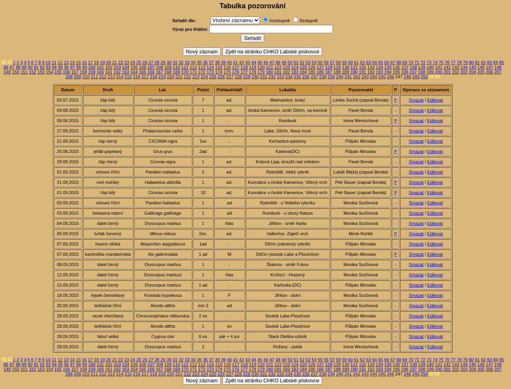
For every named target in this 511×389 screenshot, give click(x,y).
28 (156, 62)
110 (176, 67)
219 (161, 76)
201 (447, 72)
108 (159, 67)
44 (253, 62)
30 (169, 62)
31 (175, 62)
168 (167, 72)
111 (184, 67)
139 (421, 67)
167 (159, 72)
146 (481, 67)
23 (126, 62)
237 (314, 76)
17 (90, 62)
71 (417, 62)
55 (320, 62)
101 (100, 67)
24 (132, 62)
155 (58, 72)
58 (338, 62)
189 (345, 72)
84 (495, 62)
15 (78, 62)
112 (193, 67)
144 (464, 67)
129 (337, 67)
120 (261, 67)
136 (396, 67)
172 (201, 72)
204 (472, 72)
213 (111, 76)
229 (246, 76)
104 (125, 67)
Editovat (435, 100)
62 (362, 62)
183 (294, 72)
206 (489, 72)
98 (78, 67)
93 (48, 67)
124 (295, 67)
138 (413, 67)
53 (308, 62)
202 (455, 72)
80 (471, 62)
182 (286, 72)
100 (91, 67)
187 (328, 72)
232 (272, 76)
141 (438, 67)
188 (337, 72)
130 (345, 67)
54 (314, 62)
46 (265, 62)
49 (284, 62)
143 (455, 67)
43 (247, 62)
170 (184, 72)
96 (66, 67)
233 (280, 76)
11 (54, 62)
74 (435, 62)
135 (387, 67)
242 (356, 76)
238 (322, 76)
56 (326, 62)
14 (72, 62)
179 (261, 72)
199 (430, 72)
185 (311, 72)
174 (218, 72)
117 (235, 67)
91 (36, 67)
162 (117, 72)
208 (68, 76)
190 (353, 72)
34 (193, 62)
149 (7, 72)
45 (259, 62)
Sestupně (308, 20)
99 (84, 67)
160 (100, 72)
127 (320, 67)
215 (128, 76)
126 (311, 67)
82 (483, 62)
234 (288, 76)
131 (353, 67)
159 (91, 72)
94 (54, 67)
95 (60, 67)
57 (332, 62)
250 (424, 76)
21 (114, 62)
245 (381, 76)
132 (362, 67)
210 (85, 76)
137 (404, 67)
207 (498, 72)
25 (138, 62)
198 (421, 72)
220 (170, 76)
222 (187, 76)
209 (77, 76)
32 (180, 62)
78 (459, 62)
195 (396, 72)
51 (295, 62)
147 (489, 67)
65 (380, 62)
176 (235, 72)
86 (6, 67)
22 (120, 62)
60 (350, 62)
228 (238, 76)
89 (24, 67)
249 (415, 76)
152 (32, 72)
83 (489, 62)
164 (133, 72)
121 (269, 67)
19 (102, 62)
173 (210, 72)
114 (210, 67)
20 (108, 62)
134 (379, 67)
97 (72, 67)
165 (142, 72)
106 (142, 67)
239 (330, 76)
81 (477, 62)
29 (163, 62)
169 (176, 72)
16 (84, 62)
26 (145, 62)
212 (102, 76)
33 (187, 62)
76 (447, 62)
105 (133, 67)
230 (255, 76)
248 (407, 76)
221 (178, 76)
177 (244, 72)
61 (356, 62)
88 (18, 67)
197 (413, 72)
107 (150, 67)
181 (278, 72)
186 (320, 72)
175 (227, 72)
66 (386, 62)
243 (364, 76)
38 (217, 62)
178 (252, 72)
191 (362, 72)
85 (501, 62)
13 (66, 62)
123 (286, 67)
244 (373, 76)
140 (430, 67)
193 (379, 72)
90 (30, 67)
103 (117, 67)
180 (269, 72)
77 (453, 62)
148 (498, 67)
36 (205, 62)
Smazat (416, 100)
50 (289, 62)
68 (398, 62)
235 (297, 76)
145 (472, 67)
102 (108, 67)
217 (144, 76)
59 (344, 62)
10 (48, 62)
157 (74, 72)
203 (464, 72)
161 (108, 72)
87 (11, 67)
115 (218, 67)
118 (244, 67)
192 (370, 72)
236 (305, 76)
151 (24, 72)
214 (119, 76)
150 (15, 72)
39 (223, 62)
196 (404, 72)
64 (374, 62)
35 (199, 62)
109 (167, 67)
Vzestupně (279, 20)
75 (441, 62)
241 (347, 76)
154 (49, 72)
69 (404, 62)
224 (204, 76)
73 (428, 62)
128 (328, 67)
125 (303, 67)
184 (303, 72)
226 (221, 76)
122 (278, 67)
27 (150, 62)
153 (41, 72)
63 (368, 62)
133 (370, 67)
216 (136, 76)
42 (241, 62)
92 (42, 67)
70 (410, 62)
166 (150, 72)
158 (83, 72)
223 (195, 76)
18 (96, 62)
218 (153, 76)
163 (125, 72)
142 (447, 67)
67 (392, 62)
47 (271, 62)
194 (387, 72)
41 (235, 62)
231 (263, 76)
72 (423, 62)
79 (465, 62)
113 (201, 67)
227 (229, 76)
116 (227, 67)
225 (212, 76)
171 (193, 72)
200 (438, 72)
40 (229, 62)
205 (481, 72)
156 (66, 72)
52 (302, 62)
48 (277, 62)
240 (339, 76)
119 (252, 67)
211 (94, 76)
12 (60, 62)
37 (211, 62)
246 (390, 76)
